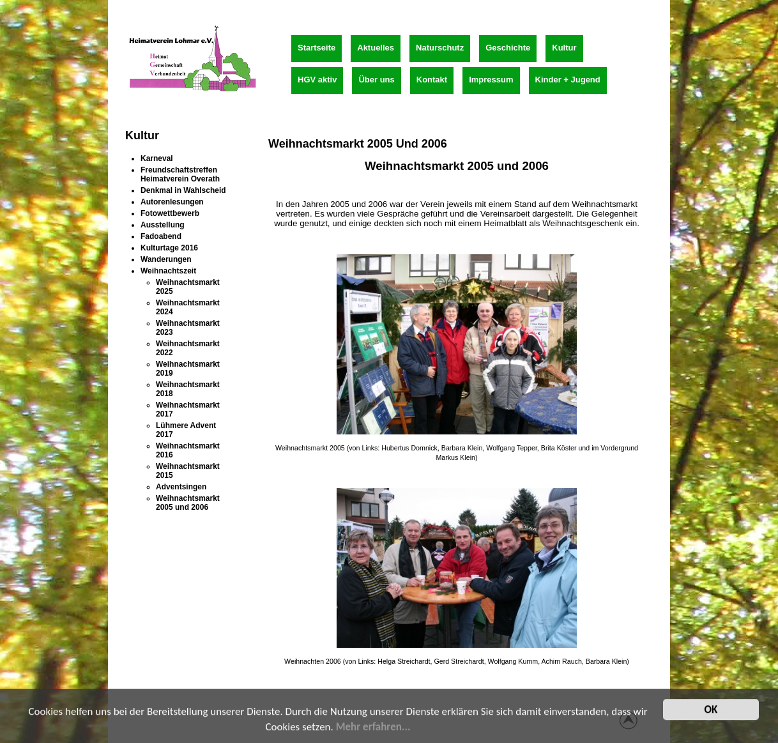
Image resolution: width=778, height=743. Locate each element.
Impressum (491, 79)
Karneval (157, 158)
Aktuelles (375, 47)
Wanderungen (166, 259)
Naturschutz (440, 47)
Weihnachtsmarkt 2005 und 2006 (188, 503)
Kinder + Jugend (567, 79)
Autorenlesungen (172, 201)
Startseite (316, 47)
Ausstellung (163, 224)
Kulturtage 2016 (169, 247)
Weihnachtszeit (168, 270)
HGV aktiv (317, 79)
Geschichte (507, 47)
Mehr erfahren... (373, 732)
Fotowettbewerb (170, 213)
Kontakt (431, 79)
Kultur (564, 47)
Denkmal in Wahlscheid (183, 190)
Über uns (376, 79)
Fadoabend (161, 236)
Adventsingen (181, 486)
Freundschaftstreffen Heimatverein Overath (180, 174)
